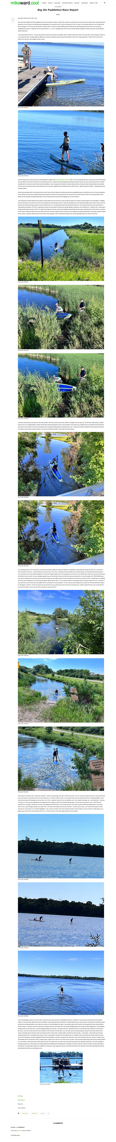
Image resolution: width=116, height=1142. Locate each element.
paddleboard (34, 1113)
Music (76, 3)
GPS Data (20, 1096)
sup (48, 1113)
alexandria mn (25, 1113)
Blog (50, 3)
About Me (94, 3)
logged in (19, 1130)
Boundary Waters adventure (63, 179)
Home (44, 3)
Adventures (67, 3)
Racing (57, 3)
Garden (84, 3)
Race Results (21, 1100)
